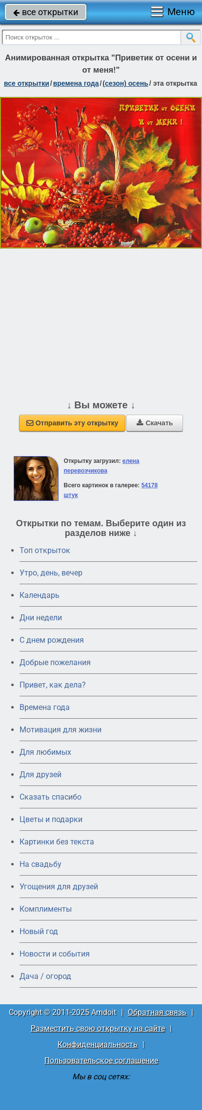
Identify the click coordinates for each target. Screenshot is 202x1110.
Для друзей (40, 774)
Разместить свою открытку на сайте (98, 1028)
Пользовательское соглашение (101, 1060)
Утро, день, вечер (51, 572)
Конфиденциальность (98, 1044)
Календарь (40, 595)
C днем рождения (52, 640)
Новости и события (55, 953)
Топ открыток (45, 550)
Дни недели (41, 617)
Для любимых (45, 752)
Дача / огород (45, 976)
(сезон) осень (125, 83)
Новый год (39, 931)
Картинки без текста (57, 841)
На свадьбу (40, 864)
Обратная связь (157, 1012)
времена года (76, 83)
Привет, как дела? (53, 684)
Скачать (155, 423)
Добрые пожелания (55, 662)
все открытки (45, 12)
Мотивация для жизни (60, 729)
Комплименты (46, 909)
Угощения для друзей (59, 886)
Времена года (45, 707)
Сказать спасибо (50, 797)
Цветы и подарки (51, 819)
